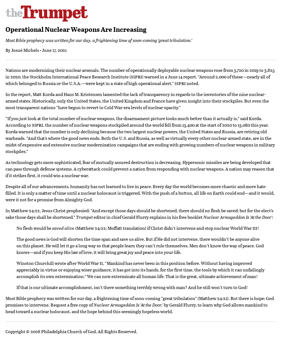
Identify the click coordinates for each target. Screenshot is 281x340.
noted (192, 83)
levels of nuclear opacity (154, 107)
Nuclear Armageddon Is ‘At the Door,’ (128, 305)
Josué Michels (25, 50)
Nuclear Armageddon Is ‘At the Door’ (237, 217)
